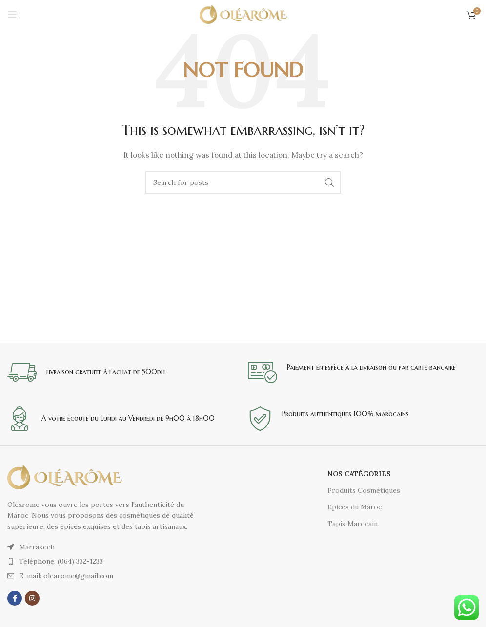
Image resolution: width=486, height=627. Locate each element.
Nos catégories (359, 473)
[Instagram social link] (32, 598)
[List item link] (104, 561)
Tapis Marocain (352, 523)
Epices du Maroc (354, 507)
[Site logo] (243, 14)
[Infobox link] (122, 372)
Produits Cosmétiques (363, 490)
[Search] (243, 182)
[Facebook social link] (14, 598)
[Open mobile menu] (12, 14)
